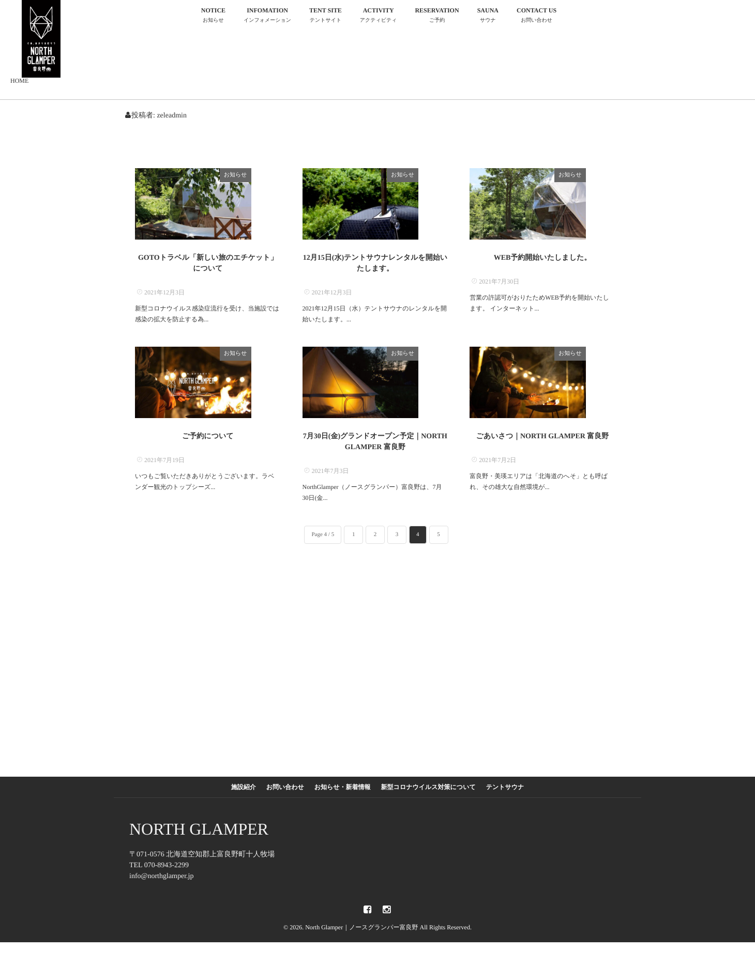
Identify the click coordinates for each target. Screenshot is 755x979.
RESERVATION (437, 16)
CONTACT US (536, 16)
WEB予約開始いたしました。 (543, 276)
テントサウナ (505, 823)
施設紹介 (243, 823)
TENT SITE (325, 16)
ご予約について (208, 473)
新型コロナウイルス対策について (428, 823)
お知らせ (265, 175)
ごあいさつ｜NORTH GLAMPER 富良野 (542, 473)
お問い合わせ (285, 823)
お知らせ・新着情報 (342, 823)
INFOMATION (267, 16)
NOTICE (213, 16)
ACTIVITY (378, 16)
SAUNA (488, 16)
